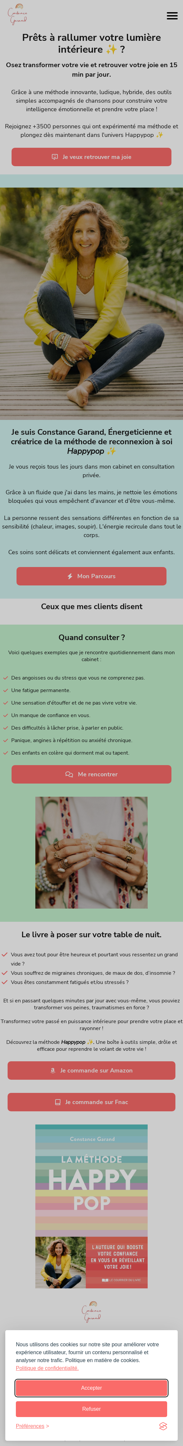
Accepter (91, 1388)
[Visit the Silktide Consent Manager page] (163, 1426)
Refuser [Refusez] (91, 1409)
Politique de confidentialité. (47, 1368)
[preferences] (32, 1426)
